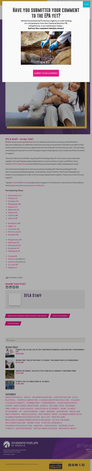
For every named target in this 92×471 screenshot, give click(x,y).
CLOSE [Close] (86, 4)
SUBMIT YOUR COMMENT (46, 73)
